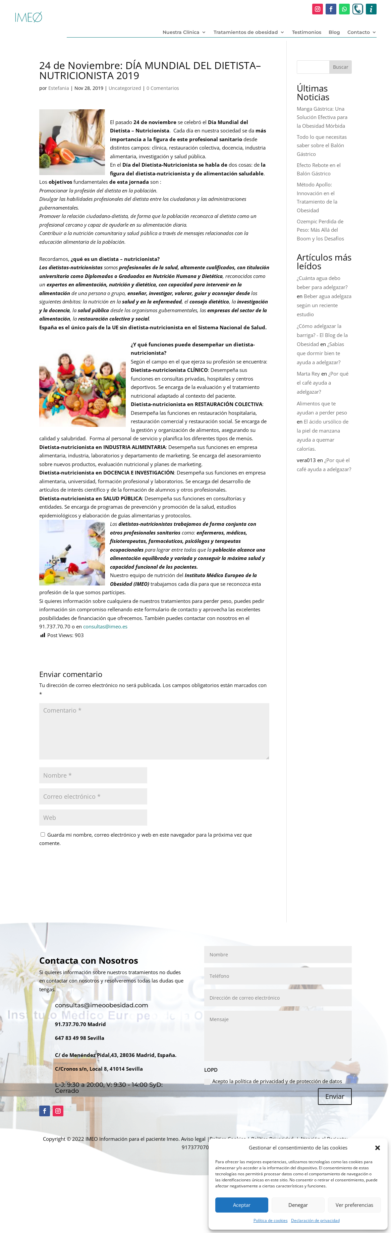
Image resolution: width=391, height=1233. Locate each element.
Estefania (58, 88)
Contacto (358, 32)
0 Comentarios (163, 88)
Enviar (334, 1096)
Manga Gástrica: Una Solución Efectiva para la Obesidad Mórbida (322, 117)
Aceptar (241, 1204)
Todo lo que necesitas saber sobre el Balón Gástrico (322, 145)
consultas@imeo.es (105, 626)
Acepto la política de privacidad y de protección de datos (273, 1081)
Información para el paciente (132, 1138)
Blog (334, 32)
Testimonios (306, 32)
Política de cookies (271, 1220)
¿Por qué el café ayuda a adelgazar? (322, 382)
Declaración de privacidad (315, 1220)
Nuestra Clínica (181, 32)
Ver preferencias (354, 1204)
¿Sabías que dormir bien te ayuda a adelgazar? (320, 353)
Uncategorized (125, 88)
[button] (377, 1147)
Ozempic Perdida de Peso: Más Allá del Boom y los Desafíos (320, 230)
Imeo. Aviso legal (186, 1138)
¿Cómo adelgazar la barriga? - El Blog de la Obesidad (322, 335)
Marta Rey (308, 373)
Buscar (340, 67)
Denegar (298, 1204)
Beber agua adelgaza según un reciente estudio (324, 305)
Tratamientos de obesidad (246, 32)
